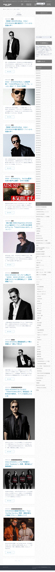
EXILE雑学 (39, 318)
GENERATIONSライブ (40, 207)
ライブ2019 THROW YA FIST (43, 361)
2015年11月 (38, 192)
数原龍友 (38, 222)
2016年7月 (38, 172)
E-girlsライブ (39, 328)
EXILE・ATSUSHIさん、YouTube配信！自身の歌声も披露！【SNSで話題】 (17, 180)
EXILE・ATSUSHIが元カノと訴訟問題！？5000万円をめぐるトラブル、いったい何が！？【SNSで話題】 (19, 84)
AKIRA (38, 297)
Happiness (39, 335)
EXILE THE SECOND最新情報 (43, 368)
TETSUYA (39, 306)
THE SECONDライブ (41, 370)
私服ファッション (40, 261)
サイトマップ (49, 1)
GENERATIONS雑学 (40, 252)
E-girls (37, 323)
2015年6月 (38, 196)
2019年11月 (38, 85)
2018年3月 (38, 132)
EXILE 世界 (39, 311)
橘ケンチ (39, 304)
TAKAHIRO (39, 294)
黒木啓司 (39, 309)
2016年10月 (38, 165)
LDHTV (37, 263)
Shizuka (38, 344)
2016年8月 (38, 170)
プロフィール (39, 256)
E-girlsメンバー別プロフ (42, 330)
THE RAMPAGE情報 (41, 359)
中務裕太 (38, 219)
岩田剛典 (39, 321)
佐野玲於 (38, 229)
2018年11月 (38, 113)
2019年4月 (38, 101)
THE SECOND (39, 363)
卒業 (38, 316)
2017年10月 (38, 144)
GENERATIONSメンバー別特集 (42, 215)
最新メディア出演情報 (40, 271)
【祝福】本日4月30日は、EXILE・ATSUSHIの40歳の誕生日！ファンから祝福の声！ (18, 129)
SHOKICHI (39, 299)
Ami (38, 337)
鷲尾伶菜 (39, 351)
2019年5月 (38, 99)
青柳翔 (37, 378)
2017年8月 (38, 149)
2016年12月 (38, 161)
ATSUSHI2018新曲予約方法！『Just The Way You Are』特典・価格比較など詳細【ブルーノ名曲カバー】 (18, 515)
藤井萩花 (39, 349)
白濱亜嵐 (38, 226)
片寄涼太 (38, 217)
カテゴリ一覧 (48, 4)
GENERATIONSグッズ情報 (41, 238)
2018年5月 (38, 127)
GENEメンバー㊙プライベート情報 (43, 254)
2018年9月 (38, 118)
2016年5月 (38, 177)
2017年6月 (38, 153)
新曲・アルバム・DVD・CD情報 (43, 268)
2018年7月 (38, 123)
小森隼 (37, 231)
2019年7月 (38, 94)
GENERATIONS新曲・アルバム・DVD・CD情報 (43, 246)
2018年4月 (38, 130)
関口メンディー (39, 224)
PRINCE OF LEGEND (40, 380)
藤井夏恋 (39, 347)
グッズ (37, 278)
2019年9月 (38, 89)
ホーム (22, 4)
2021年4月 (38, 70)
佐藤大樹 (39, 313)
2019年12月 (38, 82)
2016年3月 (38, 182)
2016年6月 (38, 175)
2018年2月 (38, 134)
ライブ (37, 273)
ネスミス (39, 302)
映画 (37, 243)
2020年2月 (38, 77)
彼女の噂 (38, 259)
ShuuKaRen (38, 375)
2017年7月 (38, 151)
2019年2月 (38, 106)
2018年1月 (38, 137)
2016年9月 (38, 168)
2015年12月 (38, 189)
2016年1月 (38, 187)
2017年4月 (38, 158)
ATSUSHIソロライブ (41, 287)
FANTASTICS (39, 234)
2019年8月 (38, 92)
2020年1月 (38, 80)
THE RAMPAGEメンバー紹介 (43, 356)
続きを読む (9, 71)
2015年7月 (38, 194)
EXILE (35, 4)
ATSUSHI (39, 292)
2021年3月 (38, 73)
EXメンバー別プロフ (41, 290)
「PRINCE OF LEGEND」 (41, 382)
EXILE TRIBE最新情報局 (43, 568)
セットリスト (39, 275)
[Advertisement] (45, 25)
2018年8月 (38, 120)
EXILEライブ (39, 285)
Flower (38, 332)
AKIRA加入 (39, 366)
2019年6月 (38, 96)
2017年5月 (38, 156)
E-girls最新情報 (40, 325)
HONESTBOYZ (39, 373)
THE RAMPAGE (39, 354)
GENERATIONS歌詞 (40, 249)
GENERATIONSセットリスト (42, 210)
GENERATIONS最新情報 (41, 205)
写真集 (37, 385)
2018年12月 (38, 111)
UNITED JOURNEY (40, 212)
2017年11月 (38, 142)
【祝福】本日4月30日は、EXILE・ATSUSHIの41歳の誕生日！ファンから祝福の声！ (18, 23)
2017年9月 (38, 146)
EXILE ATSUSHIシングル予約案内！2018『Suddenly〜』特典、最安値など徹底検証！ (18, 466)
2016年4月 (38, 180)
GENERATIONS (28, 4)
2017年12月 (38, 139)
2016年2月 (38, 184)
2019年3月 (38, 104)
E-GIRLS (42, 4)
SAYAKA (39, 342)
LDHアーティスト (39, 266)
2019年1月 (38, 108)
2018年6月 (38, 125)
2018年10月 (38, 115)
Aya (38, 340)
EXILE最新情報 (40, 283)
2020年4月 (38, 75)
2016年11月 (38, 163)
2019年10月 (38, 87)
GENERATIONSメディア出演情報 (43, 241)
